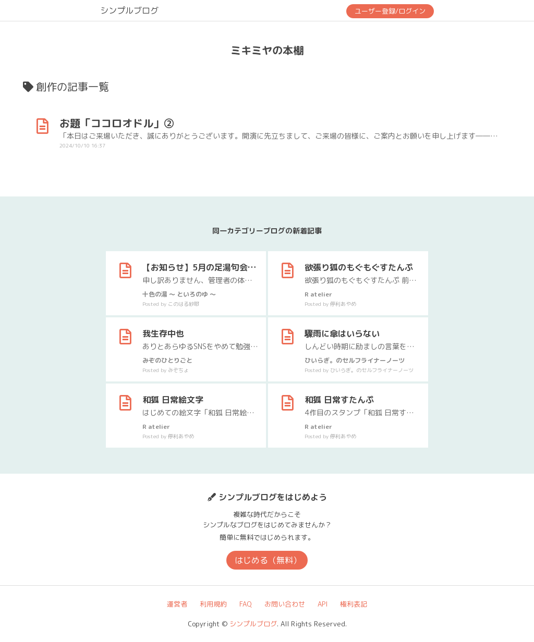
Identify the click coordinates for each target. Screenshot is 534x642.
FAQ (245, 604)
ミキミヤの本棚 (267, 50)
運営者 (177, 604)
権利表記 (353, 604)
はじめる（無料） (268, 560)
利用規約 (213, 604)
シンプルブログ (129, 10)
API (322, 604)
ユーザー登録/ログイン (390, 11)
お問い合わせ (284, 604)
